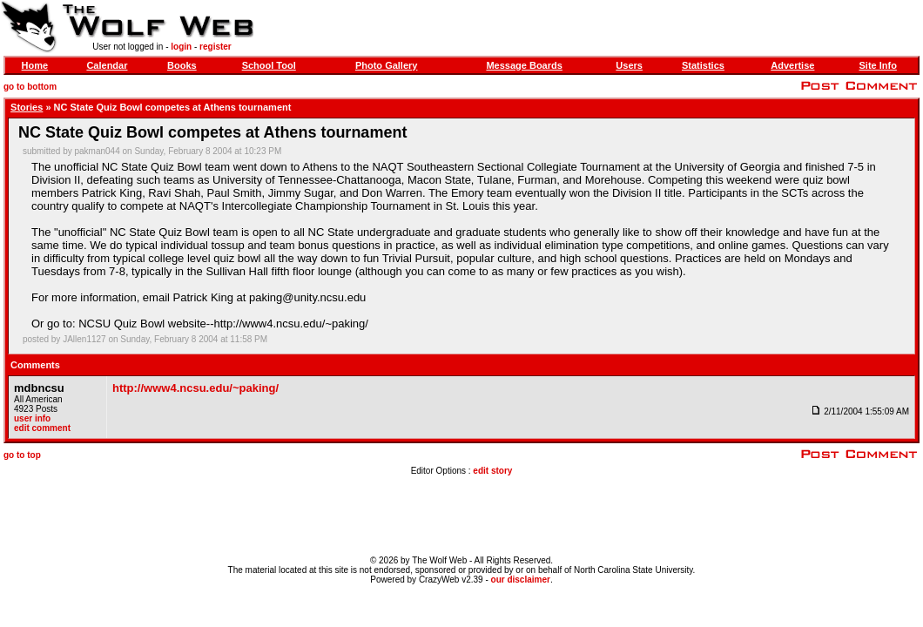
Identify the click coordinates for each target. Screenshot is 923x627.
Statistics (703, 65)
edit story (492, 470)
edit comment (42, 428)
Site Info (877, 65)
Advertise (792, 65)
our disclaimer (520, 579)
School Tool (269, 65)
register (215, 46)
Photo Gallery (386, 65)
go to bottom (30, 86)
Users (629, 65)
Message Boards (524, 65)
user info (32, 418)
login (181, 46)
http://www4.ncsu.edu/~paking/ (195, 387)
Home (35, 65)
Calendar (106, 65)
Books (182, 65)
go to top (22, 455)
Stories (26, 107)
